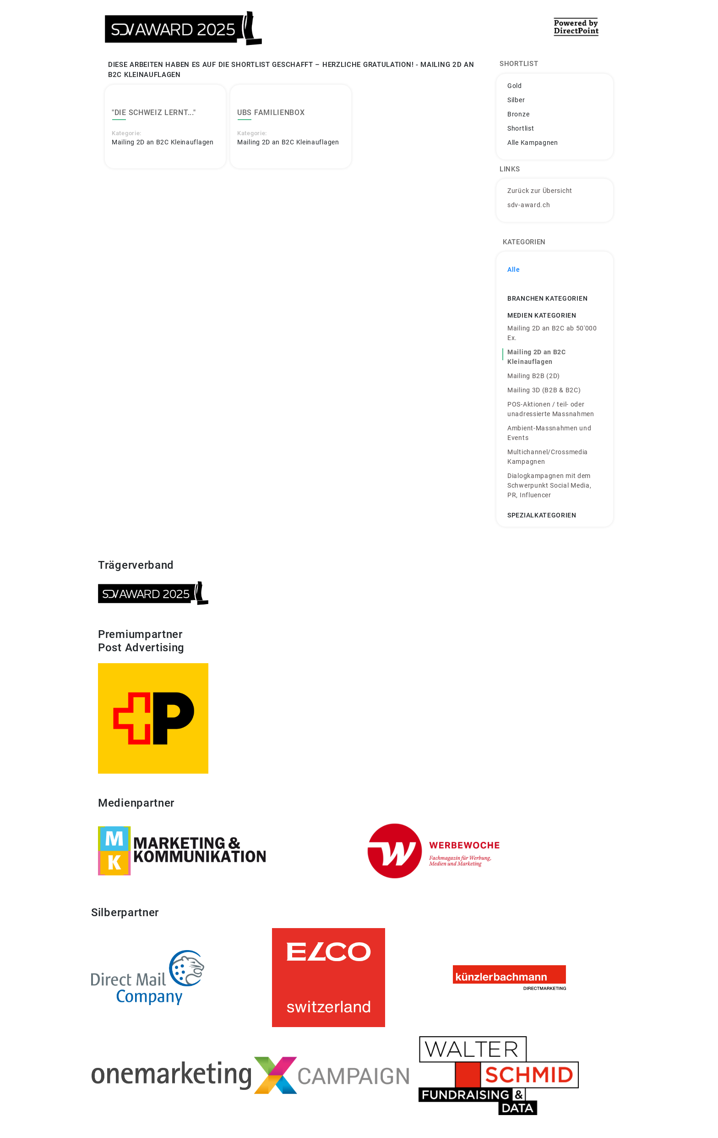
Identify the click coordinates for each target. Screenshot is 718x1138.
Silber (516, 100)
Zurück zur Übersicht (539, 190)
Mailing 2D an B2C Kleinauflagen (536, 356)
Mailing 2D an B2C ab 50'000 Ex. (552, 332)
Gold (514, 85)
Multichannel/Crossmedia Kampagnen (547, 456)
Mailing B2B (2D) (533, 375)
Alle (513, 269)
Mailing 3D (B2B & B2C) (544, 390)
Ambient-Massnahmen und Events (549, 432)
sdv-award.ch (528, 205)
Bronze (518, 114)
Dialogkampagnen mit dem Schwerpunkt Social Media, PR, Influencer (549, 485)
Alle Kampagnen (532, 142)
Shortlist (520, 128)
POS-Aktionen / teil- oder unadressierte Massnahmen (550, 409)
